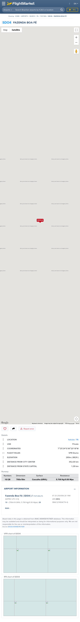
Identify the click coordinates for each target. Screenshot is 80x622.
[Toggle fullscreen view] (76, 30)
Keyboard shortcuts (37, 423)
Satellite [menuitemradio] (16, 30)
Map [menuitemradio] (5, 30)
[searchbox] (39, 9)
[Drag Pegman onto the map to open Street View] (76, 51)
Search (32, 16)
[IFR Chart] (40, 597)
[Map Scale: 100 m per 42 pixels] (69, 423)
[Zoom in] (76, 37)
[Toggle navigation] (4, 3)
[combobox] (39, 9)
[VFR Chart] (40, 554)
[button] (61, 9)
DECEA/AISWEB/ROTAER (16, 526)
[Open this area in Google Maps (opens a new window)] (5, 422)
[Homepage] (17, 16)
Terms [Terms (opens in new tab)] (77, 423)
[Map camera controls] (76, 418)
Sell (72, 10)
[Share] (13, 428)
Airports (24, 16)
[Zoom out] (76, 42)
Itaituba (43, 16)
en (75, 3)
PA (37, 16)
